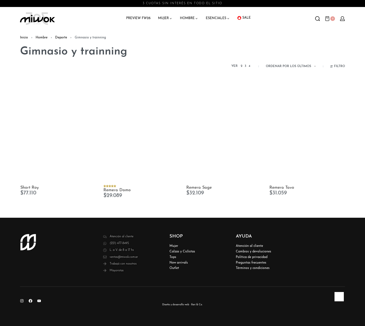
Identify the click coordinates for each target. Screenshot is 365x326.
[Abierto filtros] (337, 67)
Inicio (24, 37)
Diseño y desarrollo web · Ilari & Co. (182, 304)
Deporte (61, 37)
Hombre (41, 37)
